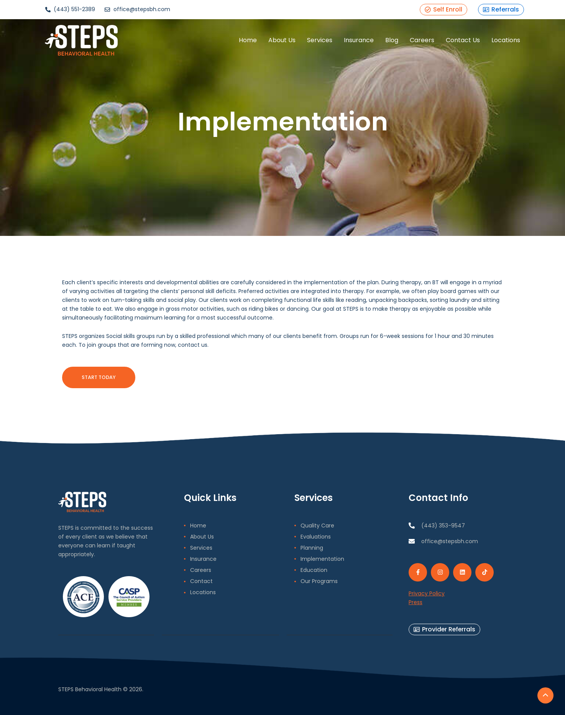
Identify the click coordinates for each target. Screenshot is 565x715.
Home (247, 40)
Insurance (358, 40)
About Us (281, 40)
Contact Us (462, 40)
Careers (421, 40)
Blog (391, 40)
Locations (505, 40)
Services (319, 40)
